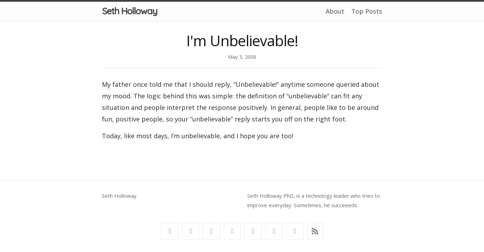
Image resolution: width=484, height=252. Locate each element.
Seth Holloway (129, 11)
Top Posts (366, 11)
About (335, 11)
